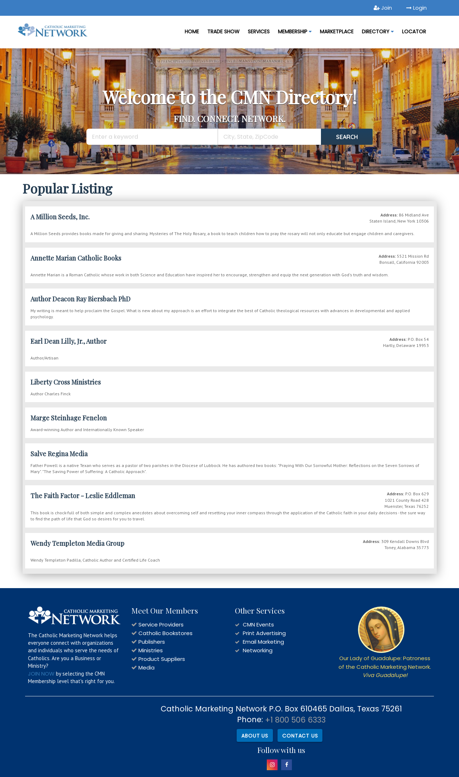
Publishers (151, 641)
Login (416, 7)
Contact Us (300, 735)
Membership (295, 31)
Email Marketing (263, 641)
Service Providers (161, 624)
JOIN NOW (41, 673)
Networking (258, 650)
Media (146, 667)
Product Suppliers (161, 659)
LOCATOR (414, 31)
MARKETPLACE (337, 31)
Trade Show (223, 31)
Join (383, 7)
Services (259, 31)
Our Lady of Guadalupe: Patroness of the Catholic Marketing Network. (385, 666)
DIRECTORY (378, 31)
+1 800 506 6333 (295, 720)
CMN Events (258, 624)
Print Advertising (264, 633)
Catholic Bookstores (165, 633)
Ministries (150, 650)
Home (192, 31)
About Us (254, 735)
